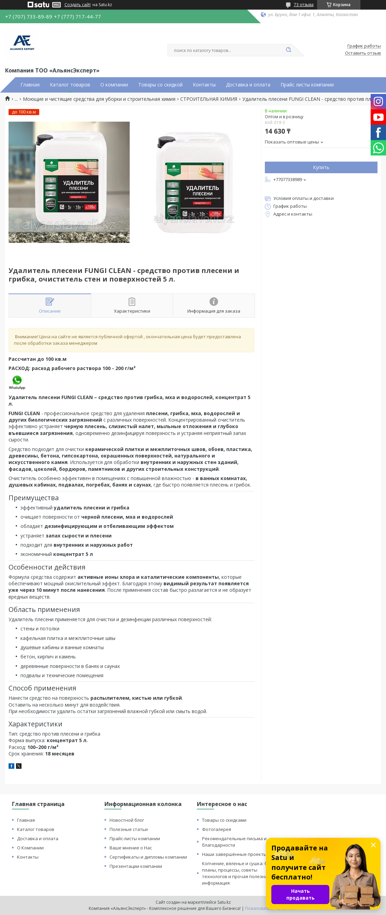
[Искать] (289, 50)
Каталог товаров (70, 84)
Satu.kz (224, 902)
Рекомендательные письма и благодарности (234, 841)
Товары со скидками (224, 820)
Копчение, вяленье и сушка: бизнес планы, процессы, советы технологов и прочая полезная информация (241, 873)
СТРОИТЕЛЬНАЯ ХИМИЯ (208, 99)
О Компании (30, 848)
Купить (321, 167)
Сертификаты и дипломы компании (148, 857)
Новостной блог (127, 820)
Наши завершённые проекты (234, 854)
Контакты (204, 84)
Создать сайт (78, 4)
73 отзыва (304, 5)
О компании (114, 84)
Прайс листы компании (307, 84)
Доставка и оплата (248, 84)
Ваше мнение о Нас (131, 848)
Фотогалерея (216, 829)
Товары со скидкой (160, 84)
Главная (30, 84)
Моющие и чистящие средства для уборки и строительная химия (99, 99)
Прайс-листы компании (135, 838)
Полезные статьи (129, 829)
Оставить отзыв (363, 53)
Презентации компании (136, 866)
